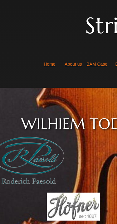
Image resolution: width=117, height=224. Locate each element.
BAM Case (96, 64)
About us (73, 64)
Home (49, 64)
